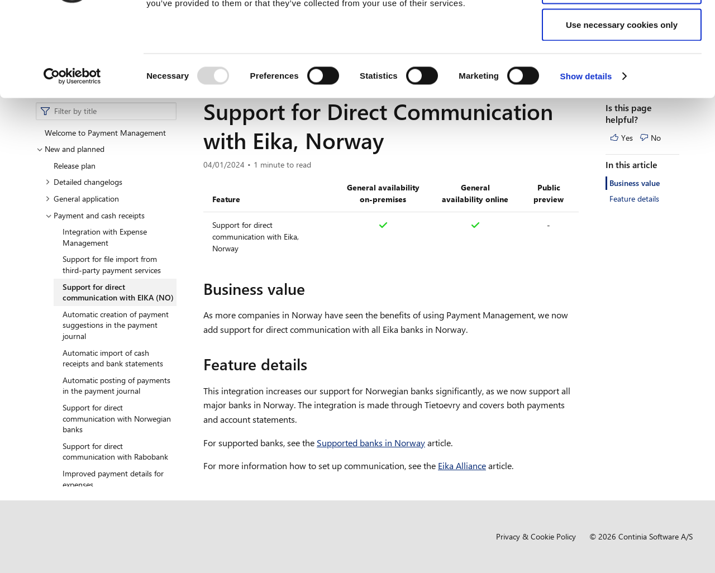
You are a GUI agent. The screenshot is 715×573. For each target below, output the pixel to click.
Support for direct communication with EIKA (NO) (118, 292)
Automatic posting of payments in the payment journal (116, 386)
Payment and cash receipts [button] (95, 215)
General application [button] (82, 198)
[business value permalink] (311, 289)
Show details (586, 154)
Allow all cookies (622, 29)
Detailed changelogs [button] (83, 181)
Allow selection (621, 66)
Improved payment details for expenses (113, 479)
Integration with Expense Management (105, 237)
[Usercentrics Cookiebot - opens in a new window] (72, 154)
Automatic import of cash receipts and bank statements (113, 358)
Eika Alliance (462, 465)
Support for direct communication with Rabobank (115, 451)
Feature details (634, 198)
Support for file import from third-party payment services (112, 264)
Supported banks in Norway (371, 442)
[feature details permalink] (314, 364)
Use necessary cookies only (622, 102)
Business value (634, 183)
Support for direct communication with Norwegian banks (117, 418)
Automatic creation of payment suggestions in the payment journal (116, 325)
